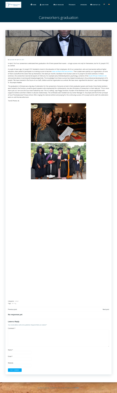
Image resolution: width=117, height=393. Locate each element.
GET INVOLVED (59, 5)
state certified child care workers (62, 72)
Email (10, 357)
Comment (11, 329)
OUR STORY (45, 5)
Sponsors (84, 5)
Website (10, 363)
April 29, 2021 (20, 60)
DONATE (73, 5)
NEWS (17, 301)
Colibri (77, 388)
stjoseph (12, 60)
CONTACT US (95, 5)
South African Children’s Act (98, 76)
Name (10, 350)
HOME (33, 5)
